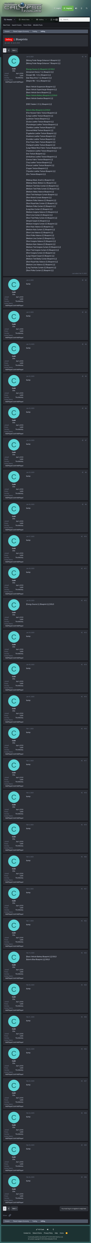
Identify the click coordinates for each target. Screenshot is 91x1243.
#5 (86, 376)
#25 (85, 1017)
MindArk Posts (37, 25)
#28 (85, 1113)
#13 (85, 633)
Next (13, 50)
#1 (86, 57)
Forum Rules (27, 25)
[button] (15, 20)
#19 (85, 825)
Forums (10, 20)
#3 (86, 312)
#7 (86, 440)
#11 (85, 568)
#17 (85, 761)
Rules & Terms (37, 1233)
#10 (85, 536)
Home (62, 1233)
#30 (85, 1177)
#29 (85, 1145)
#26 (85, 1049)
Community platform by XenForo (45, 1237)
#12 (85, 600)
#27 (85, 1081)
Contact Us (27, 1233)
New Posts (6, 25)
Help (56, 1233)
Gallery (41, 20)
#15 (85, 697)
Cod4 (8, 43)
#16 (85, 729)
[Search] (86, 8)
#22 (85, 921)
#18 (85, 793)
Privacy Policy (48, 1233)
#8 (86, 472)
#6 (86, 408)
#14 (85, 665)
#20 (85, 857)
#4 (86, 344)
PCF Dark (40, 1229)
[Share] (82, 56)
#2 (86, 280)
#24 (85, 985)
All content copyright (42, 1239)
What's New (26, 20)
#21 (85, 889)
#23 (85, 953)
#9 (86, 504)
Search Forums (17, 25)
